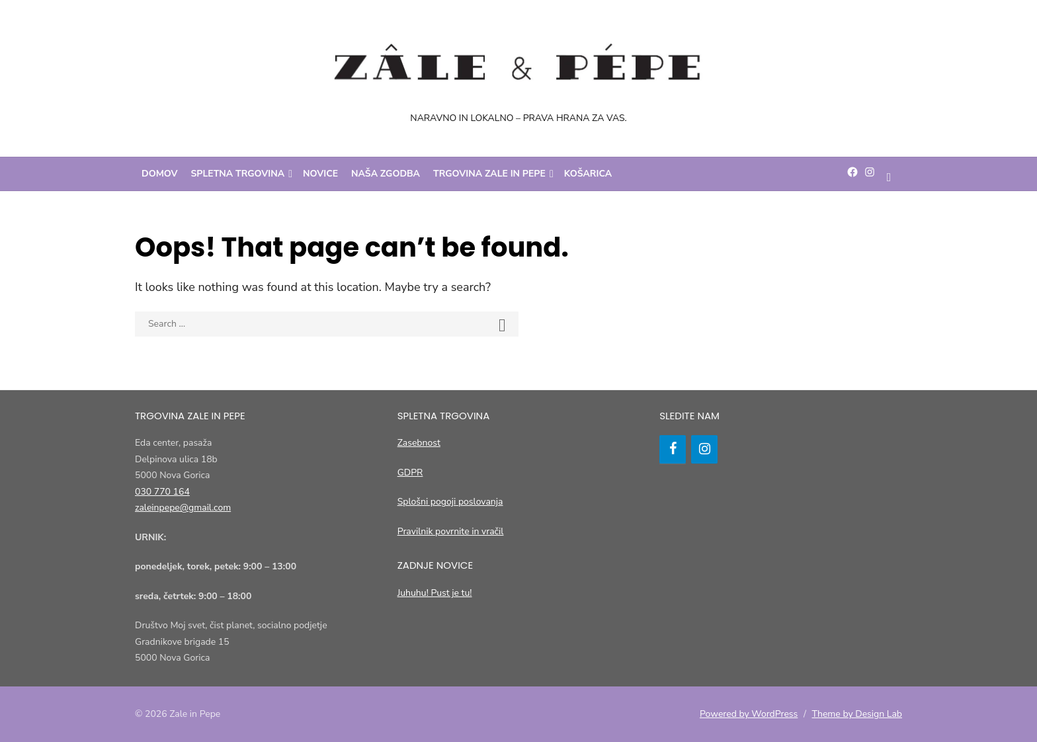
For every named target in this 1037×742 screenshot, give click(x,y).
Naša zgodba (385, 173)
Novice (320, 173)
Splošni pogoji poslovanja (450, 501)
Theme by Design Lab (857, 714)
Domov (160, 173)
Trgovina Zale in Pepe (489, 173)
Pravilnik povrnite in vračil (450, 531)
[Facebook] (672, 449)
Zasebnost (418, 442)
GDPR (410, 472)
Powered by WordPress (749, 714)
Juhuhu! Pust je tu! (434, 593)
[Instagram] (704, 449)
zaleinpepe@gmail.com (183, 507)
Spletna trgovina (238, 173)
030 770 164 (162, 491)
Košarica (588, 173)
